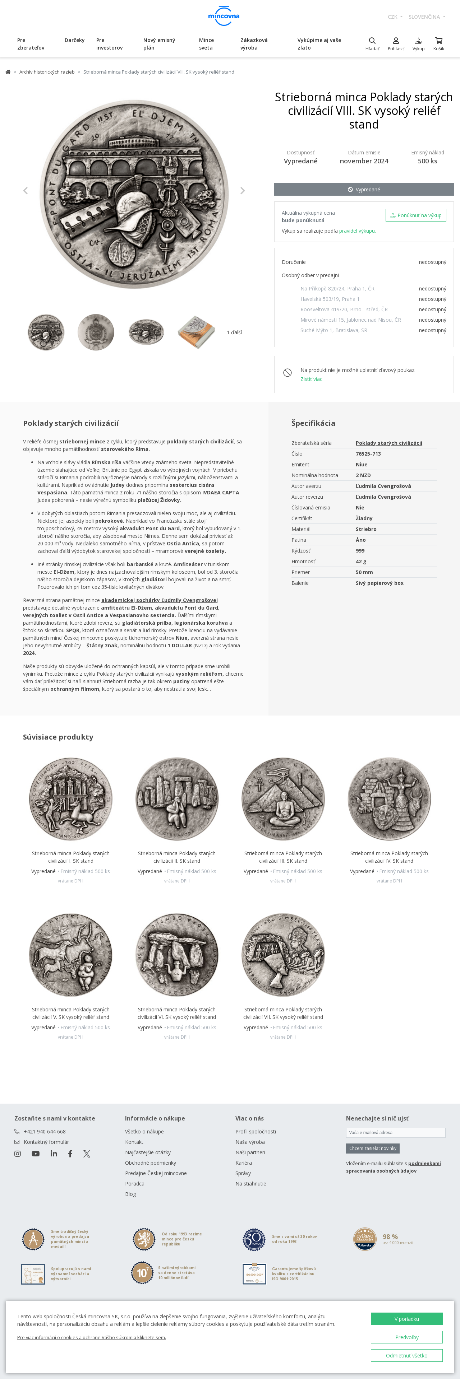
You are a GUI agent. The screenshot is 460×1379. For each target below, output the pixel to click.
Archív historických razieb (47, 72)
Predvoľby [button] (407, 1337)
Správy (243, 1173)
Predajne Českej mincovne (156, 1173)
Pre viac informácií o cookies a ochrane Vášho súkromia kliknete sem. (91, 1337)
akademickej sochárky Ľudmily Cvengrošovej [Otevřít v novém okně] (159, 600)
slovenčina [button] (425, 16)
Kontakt (134, 1141)
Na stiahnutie (250, 1183)
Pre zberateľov (30, 44)
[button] (39, 190)
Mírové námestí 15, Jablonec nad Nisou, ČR (350, 319)
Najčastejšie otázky (148, 1152)
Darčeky (75, 40)
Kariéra (243, 1162)
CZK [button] (393, 16)
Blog (130, 1194)
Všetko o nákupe (144, 1131)
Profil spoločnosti (255, 1131)
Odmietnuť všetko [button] (407, 1355)
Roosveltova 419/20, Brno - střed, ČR (344, 309)
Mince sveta (206, 44)
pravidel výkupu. (357, 230)
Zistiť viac (311, 379)
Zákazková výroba (254, 44)
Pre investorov (109, 44)
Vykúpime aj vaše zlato (319, 44)
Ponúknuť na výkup (416, 215)
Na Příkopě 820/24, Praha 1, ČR (337, 288)
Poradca (134, 1183)
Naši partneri (250, 1152)
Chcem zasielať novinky (372, 1148)
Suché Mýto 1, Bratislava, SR (333, 330)
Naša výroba (250, 1141)
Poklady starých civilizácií (389, 442)
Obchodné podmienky (150, 1162)
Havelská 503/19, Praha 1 (330, 298)
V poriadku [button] (407, 1318)
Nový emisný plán (159, 44)
